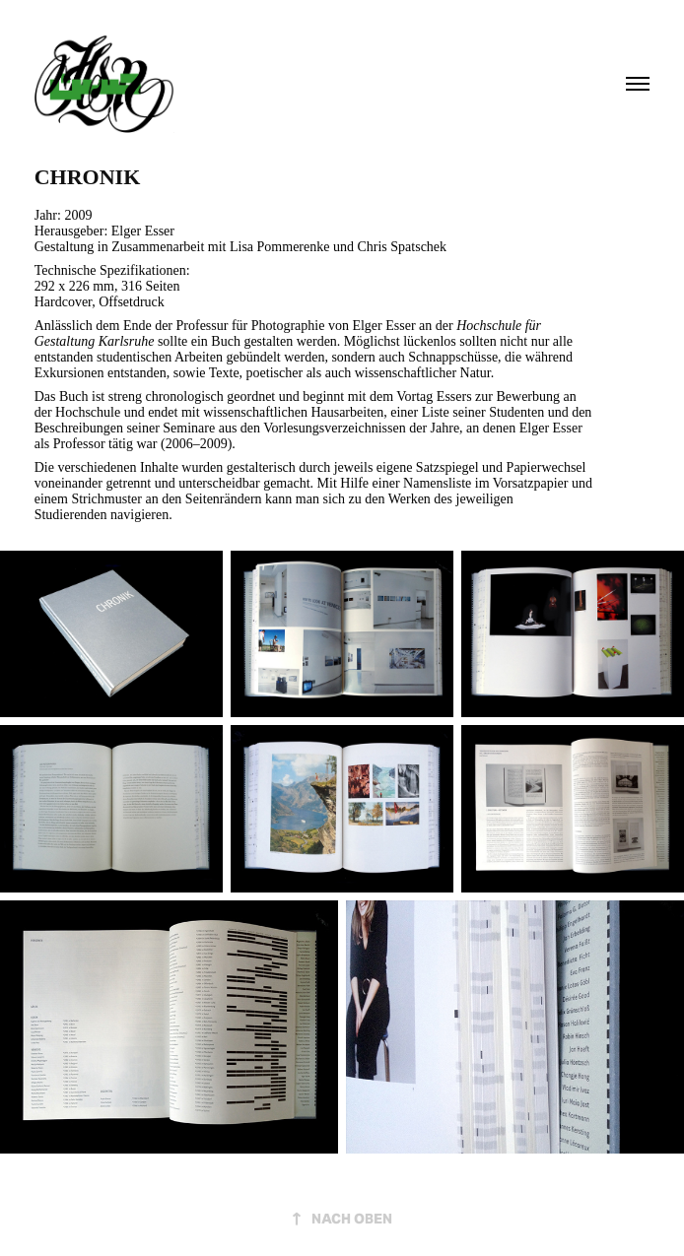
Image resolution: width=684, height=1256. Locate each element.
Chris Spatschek (401, 246)
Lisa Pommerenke (279, 246)
